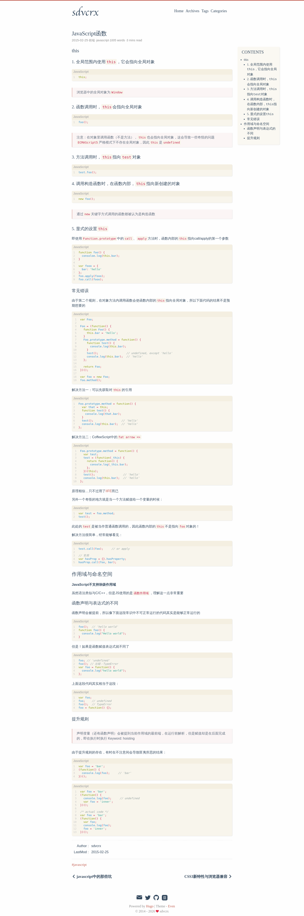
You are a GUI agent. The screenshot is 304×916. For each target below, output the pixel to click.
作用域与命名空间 (256, 122)
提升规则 (253, 136)
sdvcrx (85, 12)
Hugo (149, 906)
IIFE (109, 491)
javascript (102, 40)
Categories (219, 11)
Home (178, 11)
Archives (192, 11)
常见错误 (253, 118)
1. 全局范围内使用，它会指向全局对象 (262, 69)
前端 (92, 40)
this (246, 59)
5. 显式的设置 (260, 113)
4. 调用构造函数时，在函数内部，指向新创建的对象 (262, 103)
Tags (205, 11)
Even (171, 906)
